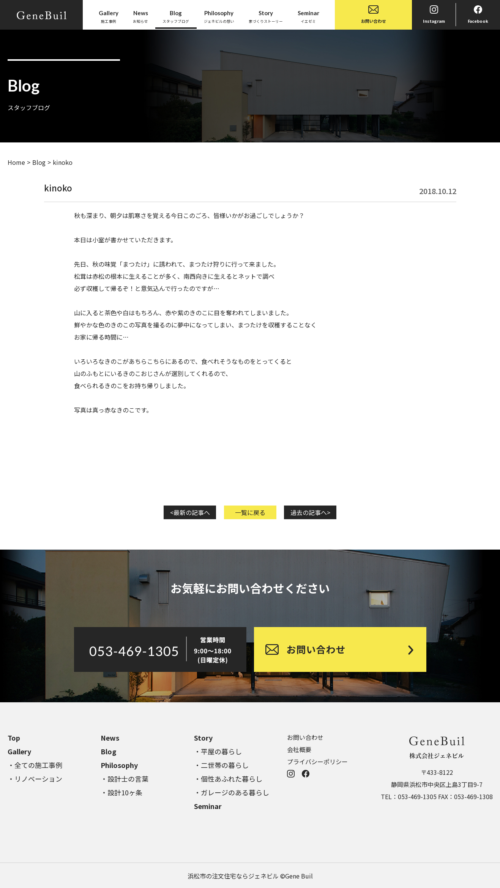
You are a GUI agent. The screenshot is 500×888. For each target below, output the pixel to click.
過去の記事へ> (310, 512)
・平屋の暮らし (218, 751)
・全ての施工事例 (35, 765)
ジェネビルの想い (219, 16)
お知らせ (140, 16)
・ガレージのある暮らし (231, 792)
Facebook (478, 14)
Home (16, 162)
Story (203, 738)
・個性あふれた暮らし (228, 779)
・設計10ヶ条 (121, 792)
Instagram (434, 14)
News (110, 738)
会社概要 (299, 749)
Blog (39, 162)
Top (14, 738)
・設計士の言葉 (124, 779)
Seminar (208, 806)
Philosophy (119, 765)
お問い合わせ (373, 14)
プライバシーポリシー (317, 761)
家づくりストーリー (266, 16)
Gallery (19, 751)
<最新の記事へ (190, 512)
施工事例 (108, 16)
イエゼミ (308, 16)
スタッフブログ (175, 16)
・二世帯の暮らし (221, 765)
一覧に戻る (250, 512)
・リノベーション (35, 779)
